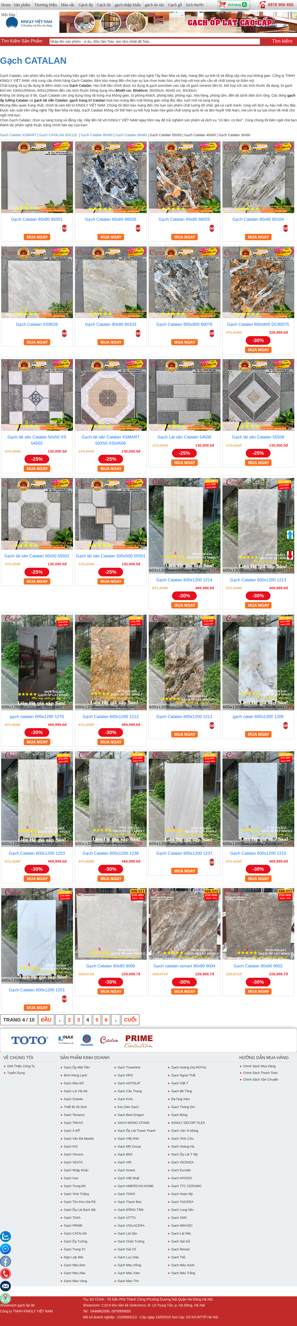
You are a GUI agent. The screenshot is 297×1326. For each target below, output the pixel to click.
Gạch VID (124, 1162)
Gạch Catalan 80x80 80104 (258, 219)
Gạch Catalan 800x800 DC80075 (258, 324)
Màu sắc (68, 5)
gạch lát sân (154, 5)
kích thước (195, 5)
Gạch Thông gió (183, 1107)
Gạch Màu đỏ (74, 1083)
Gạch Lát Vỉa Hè (75, 1091)
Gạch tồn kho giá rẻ (80, 1202)
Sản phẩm (22, 5)
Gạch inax (71, 1178)
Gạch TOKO (126, 1194)
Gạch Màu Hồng (129, 1265)
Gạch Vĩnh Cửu (182, 1138)
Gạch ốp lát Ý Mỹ (184, 1154)
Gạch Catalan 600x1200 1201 (37, 990)
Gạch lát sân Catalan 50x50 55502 (36, 556)
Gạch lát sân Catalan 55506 (258, 437)
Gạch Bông (179, 1115)
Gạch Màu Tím (128, 1281)
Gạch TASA (72, 1217)
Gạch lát (104, 5)
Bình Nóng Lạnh (75, 1075)
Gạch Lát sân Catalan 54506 (184, 437)
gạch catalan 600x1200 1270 (37, 716)
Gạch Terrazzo (74, 1115)
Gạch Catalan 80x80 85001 (37, 219)
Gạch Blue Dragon (131, 1115)
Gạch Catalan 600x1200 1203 (37, 853)
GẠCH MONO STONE (133, 1123)
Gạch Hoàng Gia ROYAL (189, 1067)
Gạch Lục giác (128, 1257)
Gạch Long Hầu (182, 1210)
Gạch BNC (125, 1154)
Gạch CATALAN (33, 61)
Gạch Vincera (73, 1154)
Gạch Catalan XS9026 (37, 324)
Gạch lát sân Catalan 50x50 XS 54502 (36, 440)
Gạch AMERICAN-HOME (136, 1186)
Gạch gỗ (175, 5)
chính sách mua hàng (259, 1066)
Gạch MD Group (129, 1146)
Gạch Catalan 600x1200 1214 (184, 580)
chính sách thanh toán (260, 1073)
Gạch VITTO (127, 1217)
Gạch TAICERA (182, 1202)
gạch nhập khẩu (128, 5)
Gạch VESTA (73, 1162)
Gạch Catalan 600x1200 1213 (258, 580)
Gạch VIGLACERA (131, 1225)
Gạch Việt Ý (179, 1083)
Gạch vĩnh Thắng (76, 1194)
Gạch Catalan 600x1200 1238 (111, 853)
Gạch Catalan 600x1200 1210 (258, 853)
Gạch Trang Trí (74, 1249)
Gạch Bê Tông (181, 1091)
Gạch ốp (86, 5)
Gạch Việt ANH (128, 1138)
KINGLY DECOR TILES (188, 1123)
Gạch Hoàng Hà (182, 1146)
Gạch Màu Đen (74, 1265)
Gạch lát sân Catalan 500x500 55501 (110, 556)
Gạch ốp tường (75, 1241)
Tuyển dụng (16, 1073)
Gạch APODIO (181, 1178)
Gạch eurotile (181, 1170)
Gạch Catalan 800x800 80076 (184, 324)
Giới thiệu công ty (21, 1066)
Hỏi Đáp (8, 15)
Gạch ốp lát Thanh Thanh (137, 1130)
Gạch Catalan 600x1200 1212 (111, 716)
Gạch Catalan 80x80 (97, 135)
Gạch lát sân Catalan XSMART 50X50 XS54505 (111, 440)
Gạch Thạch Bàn (130, 1202)
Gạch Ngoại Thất (183, 1075)
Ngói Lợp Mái (73, 1257)
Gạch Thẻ (178, 1257)
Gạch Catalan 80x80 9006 (110, 966)
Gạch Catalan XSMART (18, 135)
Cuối (130, 1019)
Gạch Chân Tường (131, 1241)
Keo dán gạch (128, 1107)
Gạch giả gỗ (180, 1241)
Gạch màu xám (129, 1273)
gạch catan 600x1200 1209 (258, 716)
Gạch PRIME (73, 1225)
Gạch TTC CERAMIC (186, 1186)
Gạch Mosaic (180, 1249)
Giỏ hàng (234, 5)
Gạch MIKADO (182, 1225)
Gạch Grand (126, 1170)
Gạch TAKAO (73, 1123)
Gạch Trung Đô (75, 1186)
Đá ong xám (180, 1099)
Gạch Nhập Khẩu (76, 1170)
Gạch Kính (125, 1099)
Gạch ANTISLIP (129, 1083)
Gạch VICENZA (182, 1162)
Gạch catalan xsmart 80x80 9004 (184, 966)
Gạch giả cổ (127, 1249)
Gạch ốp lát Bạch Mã (80, 1210)
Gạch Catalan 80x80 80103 (110, 324)
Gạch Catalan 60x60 (131, 135)
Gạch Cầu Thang (130, 1091)
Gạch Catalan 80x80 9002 (258, 966)
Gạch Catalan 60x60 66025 (184, 219)
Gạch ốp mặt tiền (77, 1067)
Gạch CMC (179, 1217)
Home (6, 5)
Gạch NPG (125, 1075)
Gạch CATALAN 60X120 (58, 135)
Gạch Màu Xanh (183, 1265)
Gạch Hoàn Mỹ (182, 1194)
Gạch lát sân (127, 1233)
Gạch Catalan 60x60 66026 (110, 219)
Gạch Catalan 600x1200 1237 (184, 853)
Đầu (46, 1019)
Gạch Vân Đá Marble (79, 1138)
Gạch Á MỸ (72, 1130)
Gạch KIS (70, 1146)
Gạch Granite (73, 1099)
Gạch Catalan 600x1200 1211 (184, 716)
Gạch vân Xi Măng (184, 1130)
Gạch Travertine (129, 1067)
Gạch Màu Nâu (74, 1273)
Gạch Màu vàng (75, 1281)
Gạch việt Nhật (128, 1178)
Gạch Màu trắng (183, 1273)
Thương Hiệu (45, 5)
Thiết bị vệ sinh (75, 1107)
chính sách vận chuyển (260, 1079)
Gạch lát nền (181, 1233)
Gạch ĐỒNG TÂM (130, 1210)
